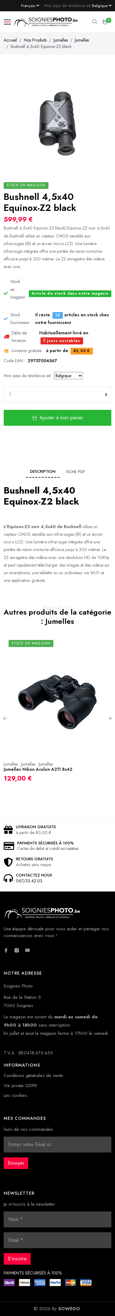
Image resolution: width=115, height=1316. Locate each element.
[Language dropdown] (30, 5)
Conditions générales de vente (33, 1075)
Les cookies (15, 1095)
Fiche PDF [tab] (75, 472)
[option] (57, 713)
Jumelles (61, 40)
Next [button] (109, 718)
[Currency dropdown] (101, 5)
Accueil (10, 40)
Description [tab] (43, 471)
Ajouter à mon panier (57, 417)
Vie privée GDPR (20, 1085)
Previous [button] (5, 718)
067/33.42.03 (29, 881)
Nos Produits (35, 40)
